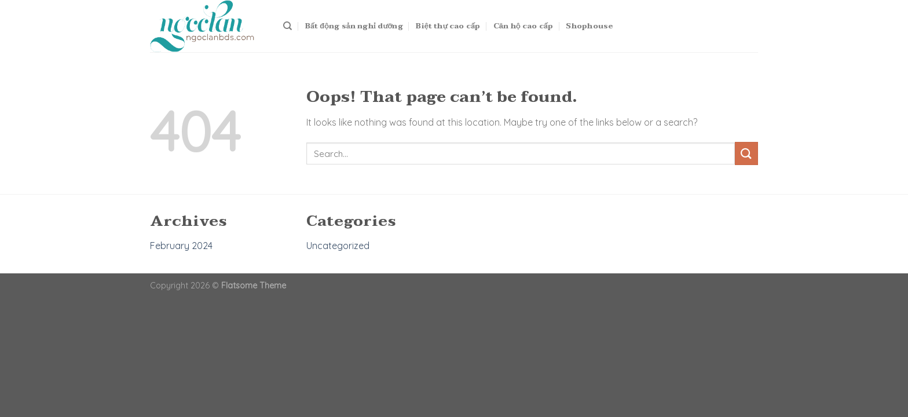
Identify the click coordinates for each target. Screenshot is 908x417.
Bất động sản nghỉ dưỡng (354, 26)
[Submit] (746, 153)
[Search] (287, 26)
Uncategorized (337, 245)
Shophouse (589, 26)
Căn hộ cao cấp (523, 26)
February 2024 (181, 245)
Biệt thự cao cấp (448, 26)
